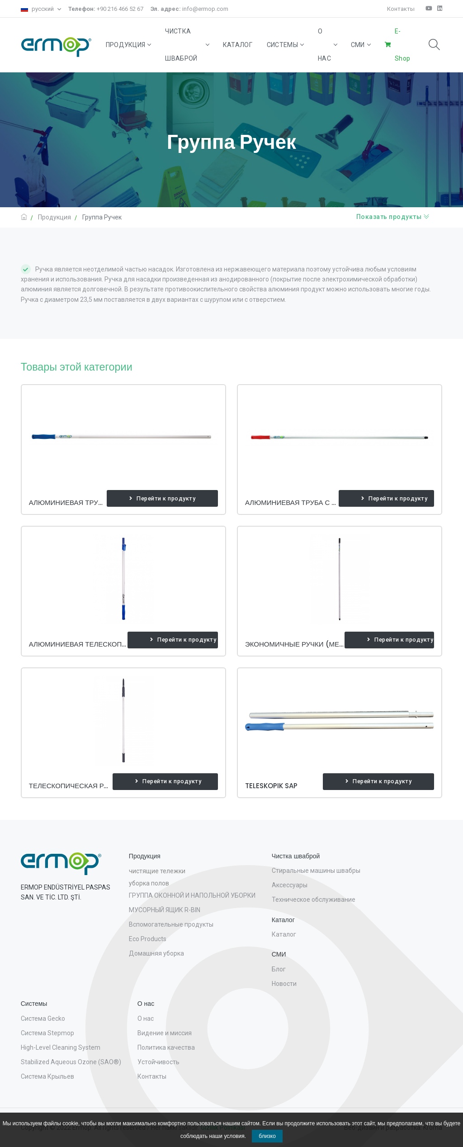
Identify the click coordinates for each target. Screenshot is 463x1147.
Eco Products (147, 938)
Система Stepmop (47, 1033)
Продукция (128, 44)
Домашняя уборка (156, 953)
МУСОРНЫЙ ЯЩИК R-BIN (164, 910)
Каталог (237, 44)
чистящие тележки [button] (157, 871)
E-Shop (402, 45)
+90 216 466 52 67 (105, 8)
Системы (285, 44)
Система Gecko (43, 1018)
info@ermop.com (189, 8)
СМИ (360, 44)
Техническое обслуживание (313, 899)
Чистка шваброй (186, 45)
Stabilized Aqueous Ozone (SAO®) (71, 1062)
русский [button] (38, 8)
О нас (327, 45)
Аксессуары (289, 885)
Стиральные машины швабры (316, 870)
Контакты (401, 8)
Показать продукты (393, 216)
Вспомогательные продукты (171, 924)
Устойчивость (158, 1062)
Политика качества (166, 1047)
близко (267, 1136)
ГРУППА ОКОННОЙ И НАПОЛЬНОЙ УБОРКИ (192, 895)
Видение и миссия (164, 1033)
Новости (284, 983)
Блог (279, 969)
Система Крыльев (47, 1076)
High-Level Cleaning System (60, 1047)
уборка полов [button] (149, 883)
